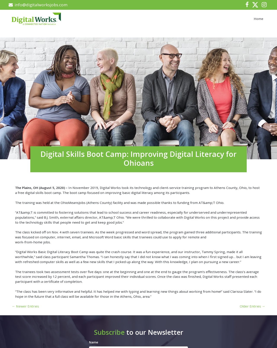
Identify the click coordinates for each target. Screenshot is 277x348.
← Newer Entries (25, 306)
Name (93, 342)
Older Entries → (252, 306)
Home (258, 18)
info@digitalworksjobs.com (38, 5)
